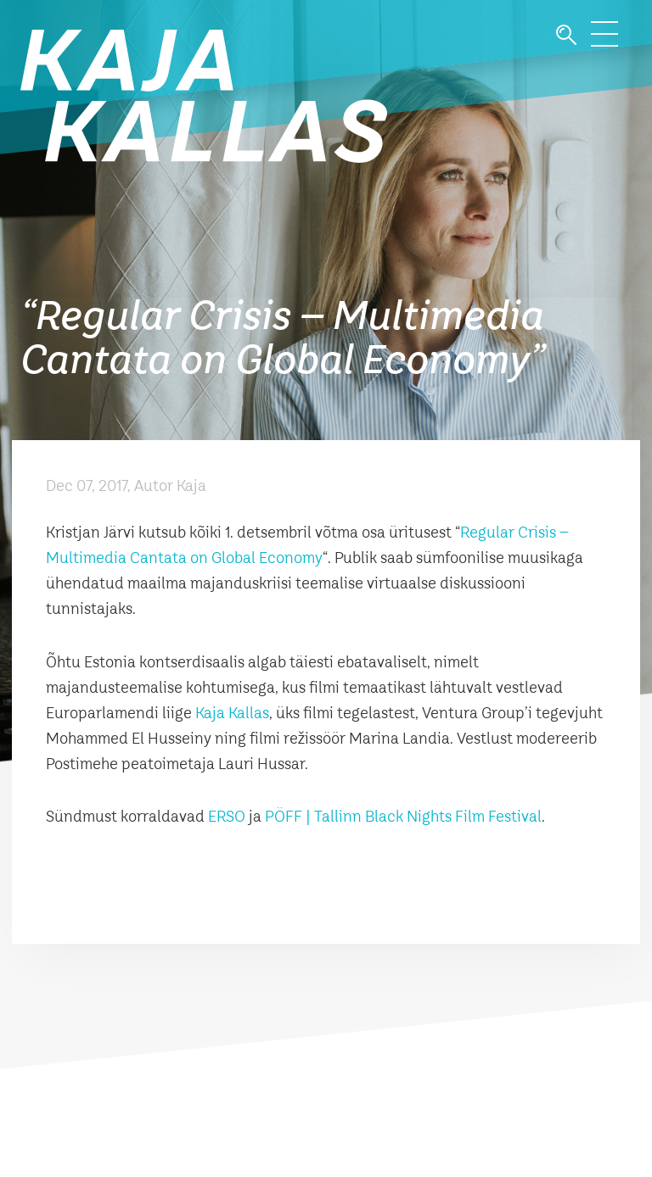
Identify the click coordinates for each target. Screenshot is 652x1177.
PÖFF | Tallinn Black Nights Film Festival (403, 817)
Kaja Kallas (232, 714)
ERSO (226, 817)
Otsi (566, 35)
